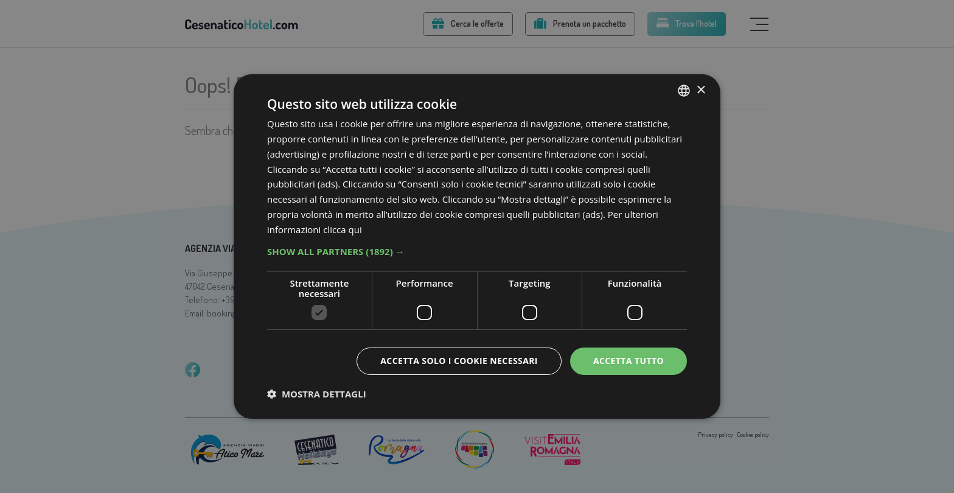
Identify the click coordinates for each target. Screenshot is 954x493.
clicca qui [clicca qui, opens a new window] (342, 229)
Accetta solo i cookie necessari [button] (459, 360)
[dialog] (477, 246)
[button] (477, 251)
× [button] (700, 89)
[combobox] (684, 91)
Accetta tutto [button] (628, 360)
